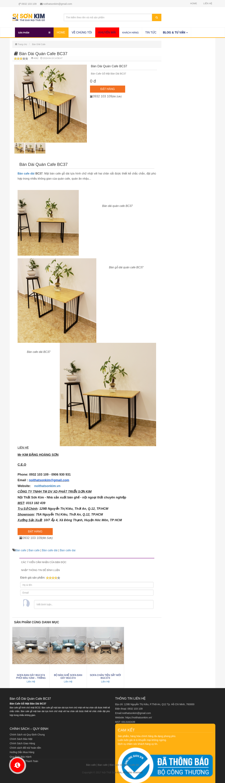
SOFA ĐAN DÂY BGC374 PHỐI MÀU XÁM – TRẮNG (31, 676)
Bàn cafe (20, 550)
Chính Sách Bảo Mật (21, 739)
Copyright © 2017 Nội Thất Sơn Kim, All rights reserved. (112, 772)
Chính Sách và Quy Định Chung (27, 734)
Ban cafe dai (67, 550)
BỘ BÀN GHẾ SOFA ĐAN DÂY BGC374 (68, 676)
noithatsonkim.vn (47, 486)
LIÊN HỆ (207, 3)
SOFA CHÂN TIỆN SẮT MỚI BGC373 (105, 676)
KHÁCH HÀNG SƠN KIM (130, 32)
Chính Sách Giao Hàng (22, 743)
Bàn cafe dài (26, 173)
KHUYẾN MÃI (107, 32)
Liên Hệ (31, 681)
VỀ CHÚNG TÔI (82, 32)
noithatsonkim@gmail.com (56, 3)
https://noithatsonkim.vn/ (138, 717)
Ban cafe (34, 550)
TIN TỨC (150, 32)
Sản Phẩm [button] (34, 32)
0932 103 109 (28, 3)
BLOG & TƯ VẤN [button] (175, 32)
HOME (193, 3)
